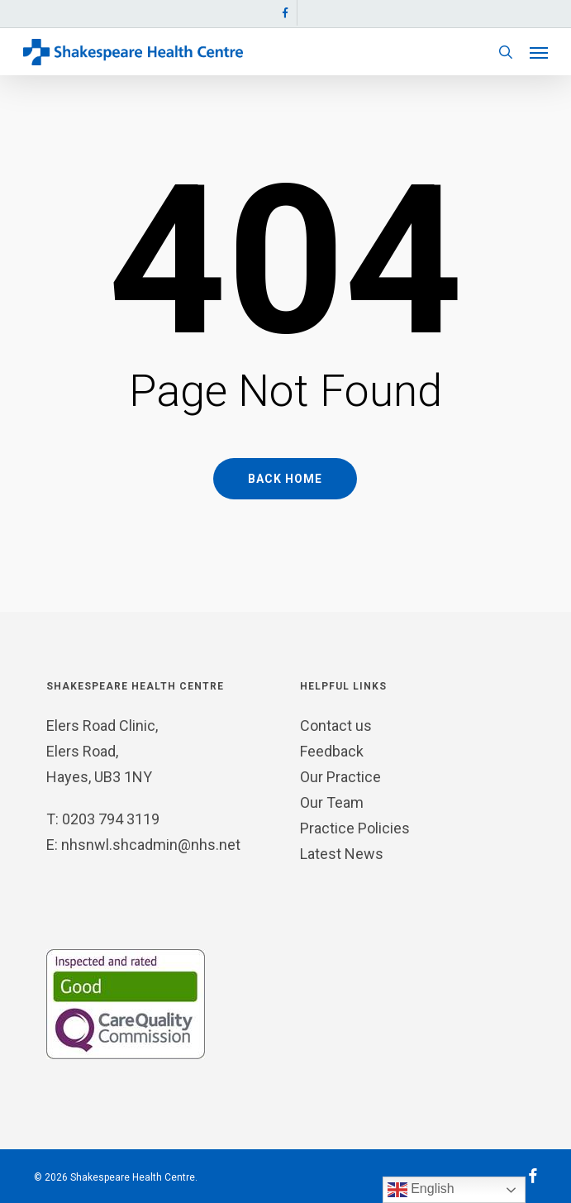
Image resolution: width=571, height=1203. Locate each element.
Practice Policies (355, 828)
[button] (539, 52)
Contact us (336, 725)
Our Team (332, 802)
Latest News (341, 853)
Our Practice (340, 776)
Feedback (332, 751)
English (421, 1190)
